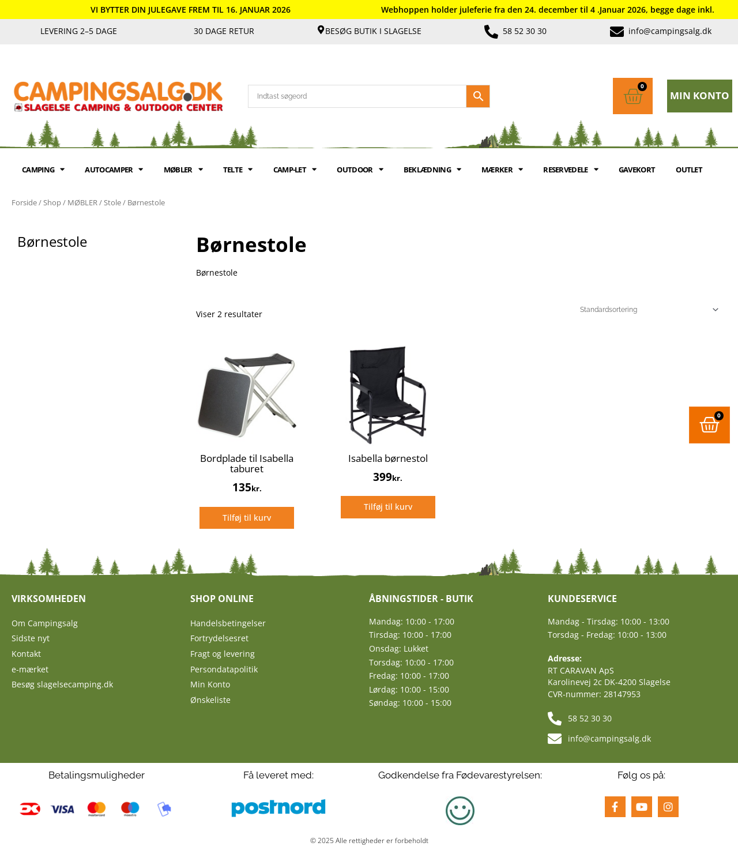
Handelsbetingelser (228, 623)
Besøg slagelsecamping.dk (62, 684)
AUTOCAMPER (113, 169)
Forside (24, 202)
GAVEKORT (637, 169)
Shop (52, 202)
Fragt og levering (222, 653)
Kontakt (26, 653)
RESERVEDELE (570, 169)
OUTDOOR (359, 169)
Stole (112, 202)
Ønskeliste (210, 699)
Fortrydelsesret (219, 638)
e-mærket (30, 669)
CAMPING (43, 169)
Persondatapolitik (224, 669)
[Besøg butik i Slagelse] (321, 29)
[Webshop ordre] (647, 309)
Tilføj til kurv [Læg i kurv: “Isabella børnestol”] (388, 506)
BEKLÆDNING (432, 169)
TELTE (238, 169)
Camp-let (295, 169)
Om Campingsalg (45, 623)
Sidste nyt (31, 638)
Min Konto (210, 684)
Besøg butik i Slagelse (373, 30)
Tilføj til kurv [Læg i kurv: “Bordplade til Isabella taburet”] (247, 517)
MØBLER (183, 169)
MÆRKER (501, 169)
